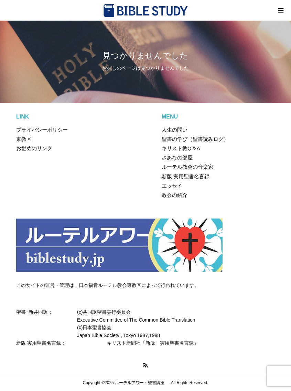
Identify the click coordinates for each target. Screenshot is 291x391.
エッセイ (172, 186)
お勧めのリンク (34, 148)
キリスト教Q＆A (181, 148)
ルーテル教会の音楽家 (187, 167)
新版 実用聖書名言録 (185, 176)
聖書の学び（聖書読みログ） (195, 139)
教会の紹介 (174, 195)
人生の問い (174, 130)
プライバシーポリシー (42, 130)
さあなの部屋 (177, 157)
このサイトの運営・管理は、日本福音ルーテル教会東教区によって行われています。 (107, 285)
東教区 (24, 139)
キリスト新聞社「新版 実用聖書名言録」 (152, 343)
